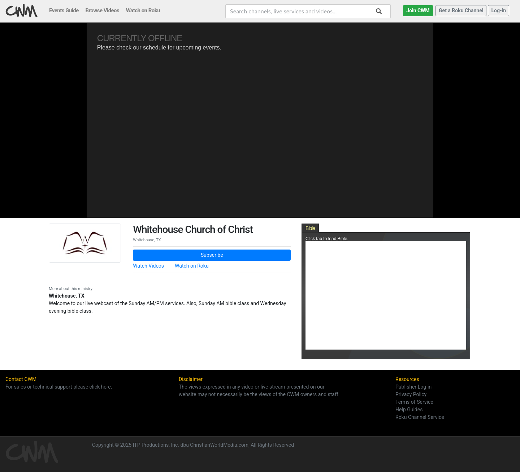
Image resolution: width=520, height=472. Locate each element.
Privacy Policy (410, 394)
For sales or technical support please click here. (58, 387)
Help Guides (408, 409)
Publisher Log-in (413, 387)
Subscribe (212, 255)
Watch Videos (148, 266)
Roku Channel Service (419, 417)
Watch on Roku (192, 266)
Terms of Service (414, 402)
